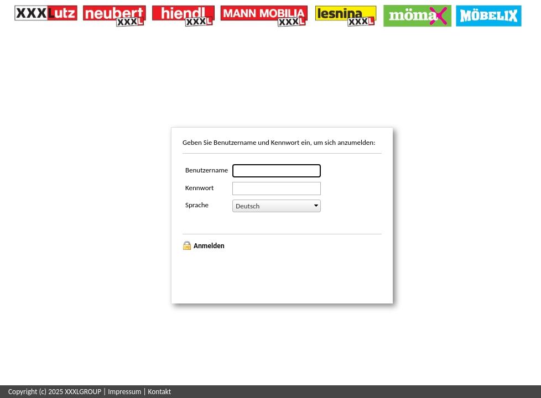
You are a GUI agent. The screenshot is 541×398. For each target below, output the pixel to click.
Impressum (124, 391)
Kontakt (159, 391)
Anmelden (209, 246)
